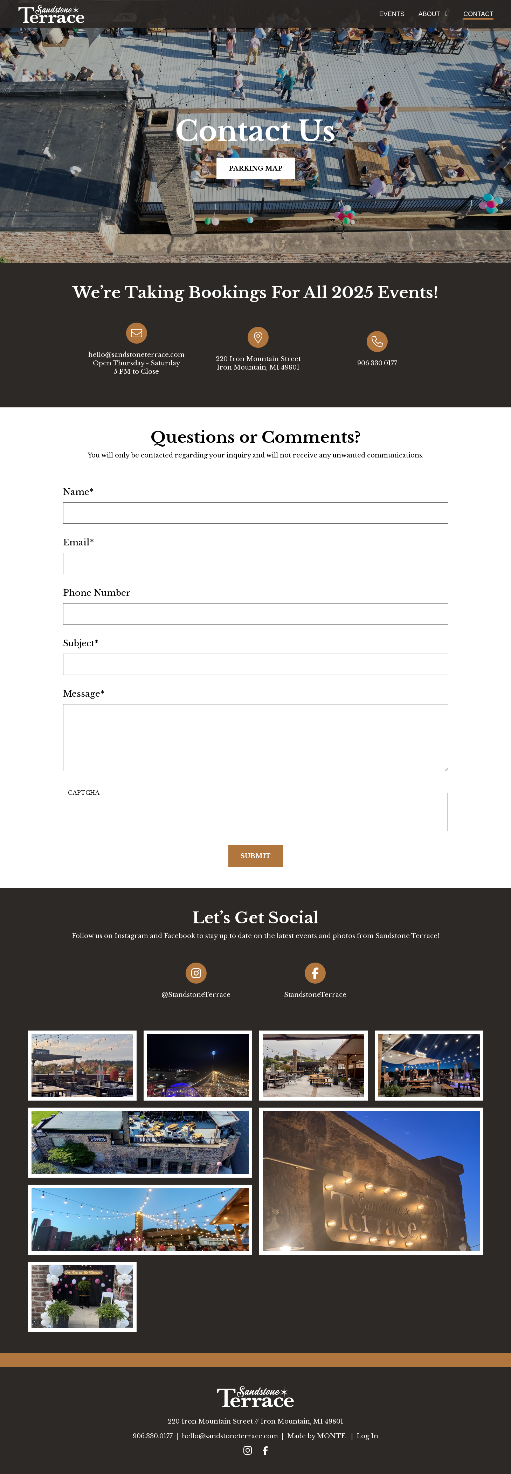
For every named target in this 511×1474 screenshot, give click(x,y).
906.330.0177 (153, 1436)
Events (392, 14)
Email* (78, 542)
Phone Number (96, 593)
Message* (84, 694)
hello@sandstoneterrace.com (230, 1436)
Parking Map (256, 168)
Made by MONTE (316, 1436)
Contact (478, 14)
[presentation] (255, 812)
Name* (78, 492)
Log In (367, 1436)
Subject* (81, 643)
